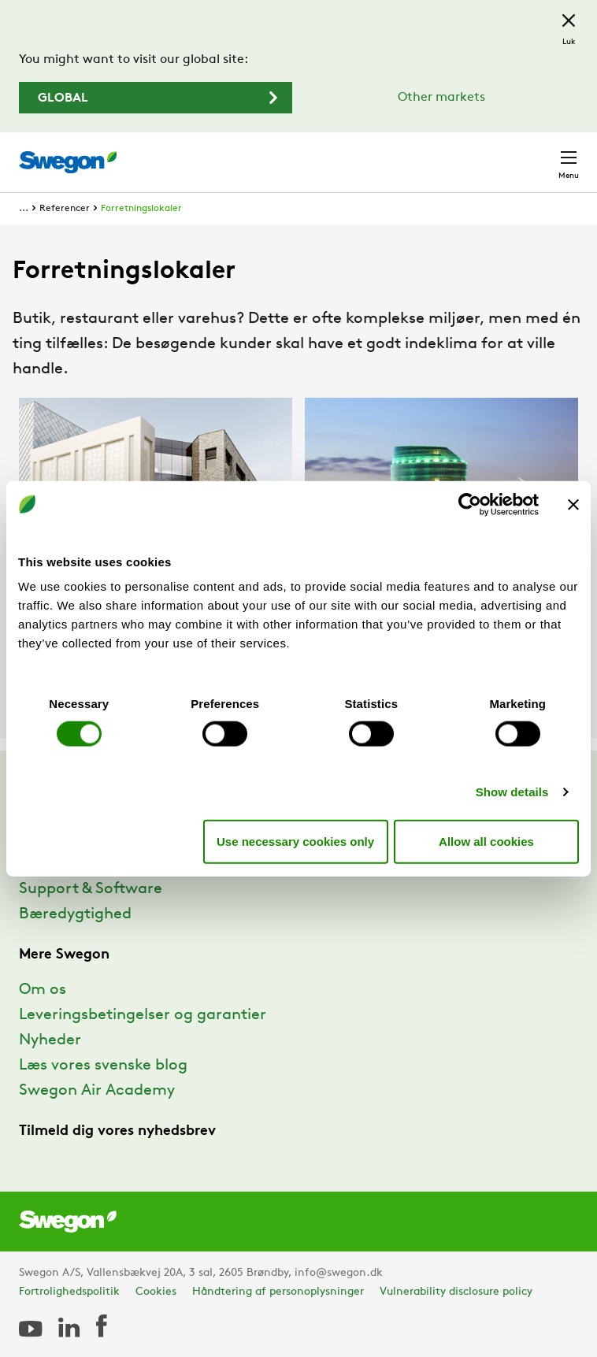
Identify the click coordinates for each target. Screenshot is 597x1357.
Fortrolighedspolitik (69, 1292)
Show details (512, 792)
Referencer (64, 208)
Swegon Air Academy (97, 1091)
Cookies (155, 1292)
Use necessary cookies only (295, 840)
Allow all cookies (486, 840)
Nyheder (50, 1040)
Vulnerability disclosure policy (456, 1292)
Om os (42, 990)
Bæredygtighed (75, 914)
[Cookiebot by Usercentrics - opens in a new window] (470, 504)
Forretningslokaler (141, 208)
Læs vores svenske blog (103, 1065)
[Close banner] (573, 504)
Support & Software (90, 889)
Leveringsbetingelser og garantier (142, 1015)
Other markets (441, 97)
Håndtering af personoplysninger (278, 1292)
